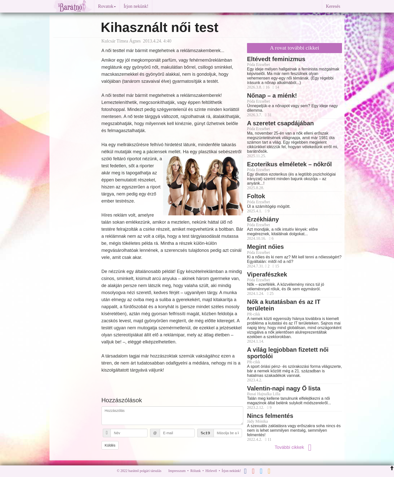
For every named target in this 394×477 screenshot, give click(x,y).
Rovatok (107, 6)
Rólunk (195, 471)
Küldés (110, 445)
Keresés (333, 6)
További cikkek (294, 447)
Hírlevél (211, 471)
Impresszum (176, 471)
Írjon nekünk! (136, 6)
